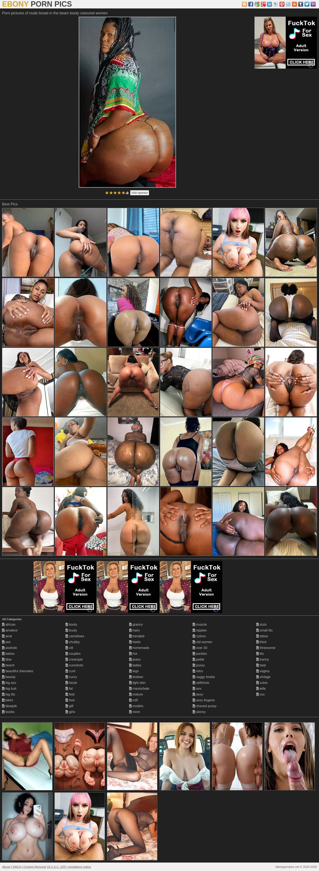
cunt (70, 671)
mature (136, 694)
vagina (263, 671)
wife (261, 688)
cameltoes (75, 636)
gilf (69, 706)
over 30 (200, 648)
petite (198, 659)
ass (6, 642)
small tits (264, 630)
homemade (139, 648)
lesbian (136, 677)
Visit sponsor (139, 192)
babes (8, 653)
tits (260, 653)
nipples (200, 630)
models (136, 706)
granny (136, 624)
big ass (9, 682)
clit (69, 648)
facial (71, 682)
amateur (10, 630)
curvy (71, 677)
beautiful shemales (17, 671)
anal (7, 636)
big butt (9, 688)
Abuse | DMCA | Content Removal (24, 867)
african (8, 624)
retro (198, 671)
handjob (136, 636)
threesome (266, 648)
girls (70, 712)
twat (261, 665)
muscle (200, 624)
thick (261, 642)
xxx (260, 694)
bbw (7, 659)
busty (71, 630)
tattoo (262, 636)
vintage (263, 677)
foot (70, 700)
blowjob (9, 706)
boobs (8, 712)
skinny (199, 712)
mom (134, 712)
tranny (262, 659)
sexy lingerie (204, 700)
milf (133, 700)
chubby (73, 642)
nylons (199, 636)
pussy (199, 665)
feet (70, 694)
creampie (74, 659)
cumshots (74, 665)
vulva (262, 682)
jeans (135, 659)
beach (8, 665)
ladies (135, 665)
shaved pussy (204, 706)
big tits (8, 694)
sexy (198, 694)
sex (197, 688)
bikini (7, 700)
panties (200, 653)
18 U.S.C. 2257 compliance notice (69, 867)
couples (73, 653)
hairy (134, 630)
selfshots (201, 682)
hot (133, 653)
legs (134, 671)
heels (135, 642)
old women (202, 642)
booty (71, 624)
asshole (9, 648)
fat (69, 688)
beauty (8, 677)
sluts (261, 624)
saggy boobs (204, 677)
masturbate (139, 688)
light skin (137, 682)
